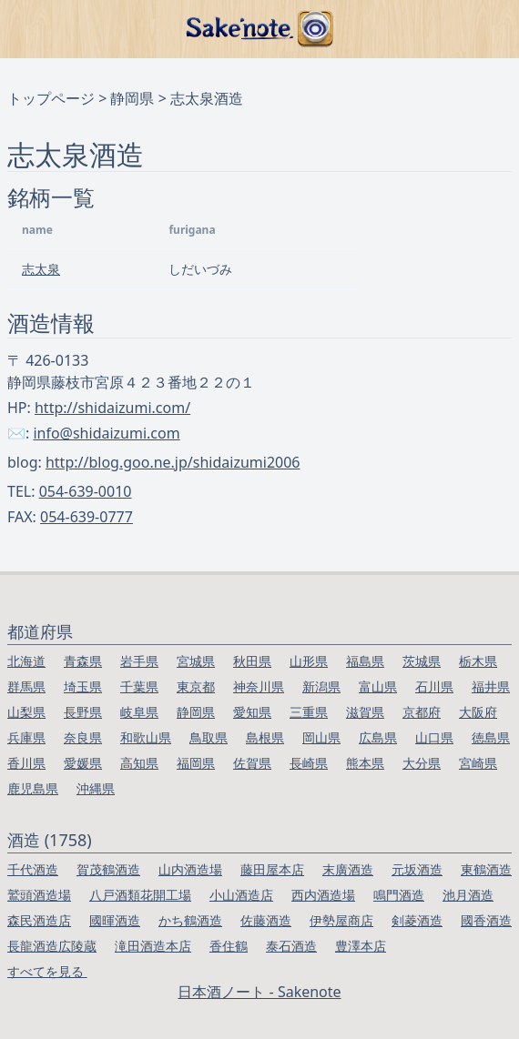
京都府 (421, 712)
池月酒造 (468, 894)
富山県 (378, 686)
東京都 (196, 686)
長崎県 (309, 763)
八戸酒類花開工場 (140, 894)
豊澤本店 (360, 945)
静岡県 (132, 98)
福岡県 (196, 763)
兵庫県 (26, 737)
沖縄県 (95, 788)
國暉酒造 (114, 920)
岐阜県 (139, 712)
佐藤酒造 (265, 920)
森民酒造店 (39, 920)
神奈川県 (258, 686)
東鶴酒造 (486, 869)
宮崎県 (478, 763)
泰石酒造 (291, 945)
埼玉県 (83, 686)
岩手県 (139, 661)
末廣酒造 (347, 869)
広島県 (378, 737)
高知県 (139, 763)
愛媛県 (83, 763)
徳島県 (491, 737)
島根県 (265, 737)
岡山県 (321, 737)
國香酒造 (486, 920)
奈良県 (83, 737)
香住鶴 (228, 945)
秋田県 (252, 661)
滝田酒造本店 (153, 945)
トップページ (51, 98)
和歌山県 (145, 737)
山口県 (434, 737)
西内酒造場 (323, 894)
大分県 (421, 763)
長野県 (83, 712)
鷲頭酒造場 (39, 894)
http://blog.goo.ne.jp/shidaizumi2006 (173, 462)
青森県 (83, 661)
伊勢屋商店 (341, 920)
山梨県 (26, 712)
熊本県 (365, 763)
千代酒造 (32, 869)
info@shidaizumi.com (106, 433)
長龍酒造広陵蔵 (52, 945)
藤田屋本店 (272, 869)
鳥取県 (208, 737)
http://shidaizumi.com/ (112, 408)
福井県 (491, 686)
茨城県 (421, 661)
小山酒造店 (241, 894)
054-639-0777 (86, 517)
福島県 (365, 661)
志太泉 (41, 268)
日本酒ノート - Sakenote (259, 992)
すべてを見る (47, 971)
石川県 (434, 686)
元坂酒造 (417, 869)
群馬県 (26, 686)
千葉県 (139, 686)
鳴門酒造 (398, 894)
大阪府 (478, 712)
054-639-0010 (85, 491)
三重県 (309, 712)
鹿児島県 (32, 788)
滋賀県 (365, 712)
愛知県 (252, 712)
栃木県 (478, 661)
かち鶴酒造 (190, 920)
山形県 (309, 661)
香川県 (26, 763)
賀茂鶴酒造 (108, 869)
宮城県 (196, 661)
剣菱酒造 (417, 920)
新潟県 (321, 686)
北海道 (26, 661)
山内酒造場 (190, 869)
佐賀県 (252, 763)
